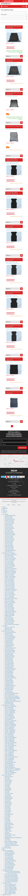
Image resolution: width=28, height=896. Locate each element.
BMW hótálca (7, 779)
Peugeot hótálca (8, 802)
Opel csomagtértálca (9, 728)
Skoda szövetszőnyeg (9, 581)
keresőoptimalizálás (13, 501)
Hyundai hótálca (8, 789)
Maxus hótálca (8, 840)
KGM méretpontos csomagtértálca (12, 770)
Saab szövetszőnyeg (9, 579)
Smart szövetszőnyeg (9, 583)
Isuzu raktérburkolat (9, 857)
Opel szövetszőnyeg (9, 575)
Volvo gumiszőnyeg (9, 667)
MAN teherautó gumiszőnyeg (11, 876)
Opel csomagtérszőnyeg (10, 890)
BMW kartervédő (8, 629)
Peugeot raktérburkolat (10, 853)
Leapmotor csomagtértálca (10, 772)
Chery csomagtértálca (9, 773)
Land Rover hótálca (9, 793)
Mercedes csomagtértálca (10, 724)
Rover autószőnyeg (9, 605)
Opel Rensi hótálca (9, 537)
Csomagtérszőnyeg (6, 883)
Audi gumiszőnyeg (8, 633)
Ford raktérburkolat (9, 862)
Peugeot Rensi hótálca (9, 538)
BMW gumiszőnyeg (9, 634)
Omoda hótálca (8, 836)
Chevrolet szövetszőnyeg (10, 558)
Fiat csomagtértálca (9, 714)
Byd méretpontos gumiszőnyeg (11, 696)
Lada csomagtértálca (9, 722)
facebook (13, 504)
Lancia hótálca (8, 820)
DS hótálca (7, 832)
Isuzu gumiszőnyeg (9, 680)
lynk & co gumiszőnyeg (9, 694)
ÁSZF (14, 488)
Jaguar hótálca (8, 825)
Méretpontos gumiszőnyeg (8, 631)
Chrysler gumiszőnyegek (10, 637)
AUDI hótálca (7, 777)
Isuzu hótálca (7, 816)
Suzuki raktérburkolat (9, 867)
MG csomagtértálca (9, 760)
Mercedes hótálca (8, 797)
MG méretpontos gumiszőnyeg (11, 693)
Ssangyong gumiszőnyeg (10, 685)
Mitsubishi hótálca (8, 798)
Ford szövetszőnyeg (9, 563)
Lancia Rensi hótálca (9, 531)
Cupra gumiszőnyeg (9, 692)
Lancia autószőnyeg (9, 603)
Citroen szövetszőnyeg (10, 559)
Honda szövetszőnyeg (9, 564)
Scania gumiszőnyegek (9, 676)
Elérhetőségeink (14, 490)
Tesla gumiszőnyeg (9, 689)
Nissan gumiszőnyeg (9, 653)
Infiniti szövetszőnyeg (9, 612)
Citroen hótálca (8, 783)
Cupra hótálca (8, 829)
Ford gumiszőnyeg (9, 642)
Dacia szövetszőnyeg (9, 560)
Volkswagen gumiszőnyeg (10, 668)
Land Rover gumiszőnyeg (10, 647)
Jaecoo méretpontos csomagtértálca (12, 768)
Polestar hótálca (8, 831)
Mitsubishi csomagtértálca (10, 725)
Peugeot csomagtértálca (10, 729)
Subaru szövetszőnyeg (9, 584)
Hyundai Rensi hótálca (9, 528)
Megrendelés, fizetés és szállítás (14, 485)
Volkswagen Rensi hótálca (10, 550)
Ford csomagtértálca (9, 715)
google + (19, 504)
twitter (8, 504)
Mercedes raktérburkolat (10, 864)
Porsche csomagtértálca (10, 731)
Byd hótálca (7, 838)
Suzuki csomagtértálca (9, 740)
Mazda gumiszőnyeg (9, 649)
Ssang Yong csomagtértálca (10, 737)
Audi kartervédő (8, 628)
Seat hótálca (7, 806)
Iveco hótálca (7, 815)
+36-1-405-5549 (14, 480)
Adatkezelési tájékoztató (14, 491)
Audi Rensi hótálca (8, 516)
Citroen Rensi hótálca (9, 521)
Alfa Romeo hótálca (9, 776)
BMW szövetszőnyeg (9, 556)
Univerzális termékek (6, 848)
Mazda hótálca (8, 796)
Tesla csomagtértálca (9, 759)
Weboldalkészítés (5, 501)
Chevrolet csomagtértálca (10, 710)
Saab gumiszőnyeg (9, 658)
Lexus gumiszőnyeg (9, 672)
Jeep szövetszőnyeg (9, 592)
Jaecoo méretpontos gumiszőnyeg (12, 697)
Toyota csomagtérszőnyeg (10, 884)
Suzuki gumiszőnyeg (9, 664)
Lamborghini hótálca (9, 827)
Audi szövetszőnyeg (9, 555)
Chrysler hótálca (8, 781)
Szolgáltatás (5, 508)
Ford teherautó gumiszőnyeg (11, 881)
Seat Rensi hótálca (9, 544)
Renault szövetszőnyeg (10, 577)
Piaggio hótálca (8, 828)
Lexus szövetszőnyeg (9, 593)
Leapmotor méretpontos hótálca (12, 845)
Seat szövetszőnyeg (9, 580)
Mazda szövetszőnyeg (9, 570)
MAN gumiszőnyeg (9, 673)
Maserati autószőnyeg (9, 614)
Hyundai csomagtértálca (10, 718)
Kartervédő (4, 625)
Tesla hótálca (7, 822)
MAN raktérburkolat (9, 868)
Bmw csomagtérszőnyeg (10, 893)
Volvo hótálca (7, 812)
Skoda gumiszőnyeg (9, 660)
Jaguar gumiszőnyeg (9, 688)
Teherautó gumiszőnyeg (7, 870)
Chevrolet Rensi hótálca (10, 519)
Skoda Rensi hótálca (9, 545)
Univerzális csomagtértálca (10, 745)
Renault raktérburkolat (9, 859)
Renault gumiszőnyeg (9, 657)
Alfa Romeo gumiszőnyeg (10, 632)
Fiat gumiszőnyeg (8, 641)
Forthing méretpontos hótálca (11, 842)
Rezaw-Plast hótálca (6, 775)
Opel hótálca (7, 801)
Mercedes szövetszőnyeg (10, 571)
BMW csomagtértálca (9, 709)
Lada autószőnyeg (9, 606)
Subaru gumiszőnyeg (9, 663)
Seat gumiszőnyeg (9, 659)
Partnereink (4, 510)
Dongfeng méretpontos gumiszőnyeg (13, 701)
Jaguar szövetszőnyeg (9, 601)
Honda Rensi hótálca (9, 527)
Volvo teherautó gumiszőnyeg (11, 879)
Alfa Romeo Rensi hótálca (10, 515)
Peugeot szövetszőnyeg (10, 576)
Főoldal (14, 483)
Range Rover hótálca (9, 824)
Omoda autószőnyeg (9, 622)
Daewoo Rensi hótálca (9, 523)
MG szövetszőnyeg (9, 619)
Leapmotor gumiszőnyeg (10, 699)
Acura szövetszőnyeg (9, 607)
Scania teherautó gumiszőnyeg (11, 757)
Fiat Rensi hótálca (8, 524)
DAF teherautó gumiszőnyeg (11, 873)
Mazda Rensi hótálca (9, 532)
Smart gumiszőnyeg (9, 662)
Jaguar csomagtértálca (9, 755)
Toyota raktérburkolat (9, 863)
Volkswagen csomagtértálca (11, 742)
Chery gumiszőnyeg (9, 703)
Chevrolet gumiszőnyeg (10, 636)
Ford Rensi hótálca (9, 525)
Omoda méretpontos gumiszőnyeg (12, 698)
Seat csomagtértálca (9, 734)
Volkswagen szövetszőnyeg (11, 589)
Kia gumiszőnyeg (8, 646)
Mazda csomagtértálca (9, 723)
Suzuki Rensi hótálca (9, 547)
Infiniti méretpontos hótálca (10, 844)
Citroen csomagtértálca (10, 711)
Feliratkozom (22, 447)
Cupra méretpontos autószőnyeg (12, 624)
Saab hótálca (7, 819)
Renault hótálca (8, 805)
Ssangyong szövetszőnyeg (10, 611)
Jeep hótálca (7, 790)
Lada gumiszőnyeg (9, 684)
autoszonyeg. (6, 3)
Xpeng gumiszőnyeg (9, 702)
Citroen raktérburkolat (9, 851)
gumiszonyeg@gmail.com (14, 481)
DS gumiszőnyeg (8, 690)
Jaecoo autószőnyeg (9, 623)
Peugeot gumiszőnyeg (9, 655)
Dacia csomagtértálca (9, 746)
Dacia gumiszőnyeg (9, 640)
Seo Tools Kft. (14, 502)
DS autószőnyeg (8, 616)
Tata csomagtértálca (9, 753)
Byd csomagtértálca (9, 766)
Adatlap (8, 56)
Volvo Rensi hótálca (9, 551)
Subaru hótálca (8, 809)
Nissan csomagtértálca (9, 727)
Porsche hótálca (8, 803)
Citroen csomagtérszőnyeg (10, 888)
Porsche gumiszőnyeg (9, 670)
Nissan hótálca (8, 799)
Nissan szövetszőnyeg (9, 573)
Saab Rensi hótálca (9, 542)
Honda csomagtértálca (9, 716)
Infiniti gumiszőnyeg (9, 683)
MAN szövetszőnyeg (9, 595)
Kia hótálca (7, 792)
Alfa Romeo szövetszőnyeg (10, 554)
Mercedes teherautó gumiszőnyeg (12, 871)
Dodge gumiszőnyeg (9, 686)
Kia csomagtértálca (9, 719)
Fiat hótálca (7, 785)
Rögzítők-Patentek (6, 894)
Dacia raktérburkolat (9, 854)
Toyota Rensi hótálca (9, 549)
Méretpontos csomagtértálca (8, 705)
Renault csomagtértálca (10, 732)
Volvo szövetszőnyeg (9, 588)
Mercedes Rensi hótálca (10, 533)
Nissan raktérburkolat (9, 866)
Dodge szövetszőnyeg (9, 620)
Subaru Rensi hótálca (9, 546)
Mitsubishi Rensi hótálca (10, 534)
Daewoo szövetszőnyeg (10, 602)
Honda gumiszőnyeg (9, 644)
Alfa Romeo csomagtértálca (10, 706)
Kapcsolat (4, 512)
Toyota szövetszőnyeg (10, 586)
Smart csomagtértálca (9, 751)
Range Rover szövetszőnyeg (11, 598)
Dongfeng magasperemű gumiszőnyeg (13, 837)
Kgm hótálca (7, 846)
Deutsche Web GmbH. (21, 501)
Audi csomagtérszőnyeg (10, 885)
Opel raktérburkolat (9, 858)
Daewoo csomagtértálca (10, 712)
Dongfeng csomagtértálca (10, 762)
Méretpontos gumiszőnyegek (14, 495)
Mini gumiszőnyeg (8, 679)
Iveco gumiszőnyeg (9, 675)
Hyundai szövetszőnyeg (10, 566)
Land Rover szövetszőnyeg (10, 568)
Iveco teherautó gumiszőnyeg (11, 875)
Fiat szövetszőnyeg (9, 562)
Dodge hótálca (8, 833)
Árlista (3, 509)
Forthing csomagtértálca (10, 767)
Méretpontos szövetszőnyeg (8, 553)
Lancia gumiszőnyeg (9, 681)
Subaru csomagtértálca (9, 738)
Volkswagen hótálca (9, 814)
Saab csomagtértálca (9, 733)
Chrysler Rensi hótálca (9, 520)
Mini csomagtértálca (9, 754)
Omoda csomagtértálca (10, 764)
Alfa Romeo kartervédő (10, 627)
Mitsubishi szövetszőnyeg (10, 572)
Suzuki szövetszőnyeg (9, 585)
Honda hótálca (8, 788)
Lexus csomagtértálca (9, 749)
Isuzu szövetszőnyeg (9, 610)
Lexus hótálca (8, 794)
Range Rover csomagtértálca (11, 750)
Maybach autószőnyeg (9, 615)
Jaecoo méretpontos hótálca (11, 841)
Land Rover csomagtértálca (10, 720)
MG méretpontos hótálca (10, 835)
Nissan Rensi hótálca (9, 536)
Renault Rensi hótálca (9, 540)
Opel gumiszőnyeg (9, 654)
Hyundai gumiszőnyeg (9, 645)
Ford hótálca (7, 786)
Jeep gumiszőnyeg (9, 671)
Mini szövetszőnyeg (9, 599)
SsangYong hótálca (9, 823)
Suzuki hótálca (8, 810)
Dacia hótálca (7, 784)
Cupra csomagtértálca (9, 758)
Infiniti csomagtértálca (9, 771)
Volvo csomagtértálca (9, 744)
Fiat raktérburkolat (9, 855)
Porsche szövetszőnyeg (10, 594)
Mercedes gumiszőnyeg (10, 650)
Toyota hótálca (8, 811)
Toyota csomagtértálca (10, 741)
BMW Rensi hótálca (9, 518)
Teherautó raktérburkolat (7, 850)
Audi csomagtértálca (9, 707)
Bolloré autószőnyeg (9, 618)
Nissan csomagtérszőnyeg (10, 887)
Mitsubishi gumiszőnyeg (10, 651)
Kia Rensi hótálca (8, 529)
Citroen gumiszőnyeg (9, 638)
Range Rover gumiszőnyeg (10, 677)
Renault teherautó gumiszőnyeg (11, 877)
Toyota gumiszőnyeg (9, 666)
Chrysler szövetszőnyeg (10, 590)
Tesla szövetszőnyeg (9, 608)
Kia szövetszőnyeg (9, 567)
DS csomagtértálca (9, 763)
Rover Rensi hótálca (9, 541)
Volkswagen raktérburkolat (10, 860)
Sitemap (14, 493)
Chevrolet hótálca (8, 780)
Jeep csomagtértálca (9, 747)
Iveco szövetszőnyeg (9, 597)
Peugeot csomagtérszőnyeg (11, 889)
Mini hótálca (7, 818)
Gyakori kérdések (14, 487)
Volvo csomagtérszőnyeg (10, 892)
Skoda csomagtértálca (9, 736)
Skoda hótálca (8, 807)
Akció (3, 849)
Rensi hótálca (5, 514)
